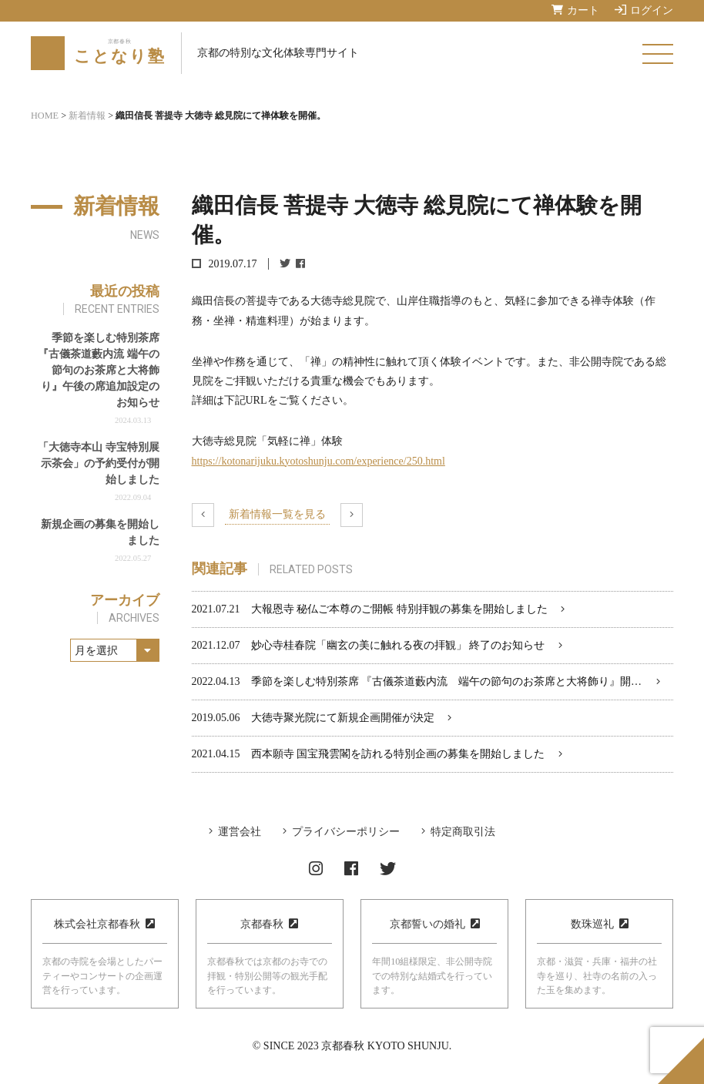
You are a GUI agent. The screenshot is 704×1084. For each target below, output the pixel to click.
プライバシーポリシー (346, 831)
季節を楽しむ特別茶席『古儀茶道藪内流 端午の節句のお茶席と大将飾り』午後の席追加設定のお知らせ (98, 370)
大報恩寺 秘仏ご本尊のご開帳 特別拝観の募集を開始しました (399, 609)
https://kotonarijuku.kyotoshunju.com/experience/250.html (318, 461)
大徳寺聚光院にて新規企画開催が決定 (342, 717)
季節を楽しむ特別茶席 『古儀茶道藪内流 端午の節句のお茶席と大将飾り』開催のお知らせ (473, 681)
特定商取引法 (463, 831)
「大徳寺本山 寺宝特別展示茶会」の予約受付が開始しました (98, 463)
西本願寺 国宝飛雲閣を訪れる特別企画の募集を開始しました (398, 754)
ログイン (644, 10)
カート (575, 10)
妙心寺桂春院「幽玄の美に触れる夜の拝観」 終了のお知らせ (398, 645)
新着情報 (87, 115)
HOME (45, 115)
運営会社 (239, 831)
